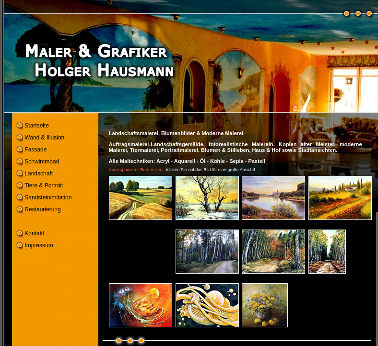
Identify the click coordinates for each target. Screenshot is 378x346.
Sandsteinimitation (47, 197)
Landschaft (38, 173)
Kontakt (34, 233)
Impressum (38, 245)
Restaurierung (42, 209)
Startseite (36, 125)
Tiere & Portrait (43, 185)
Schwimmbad (41, 161)
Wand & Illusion (44, 137)
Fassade (35, 149)
